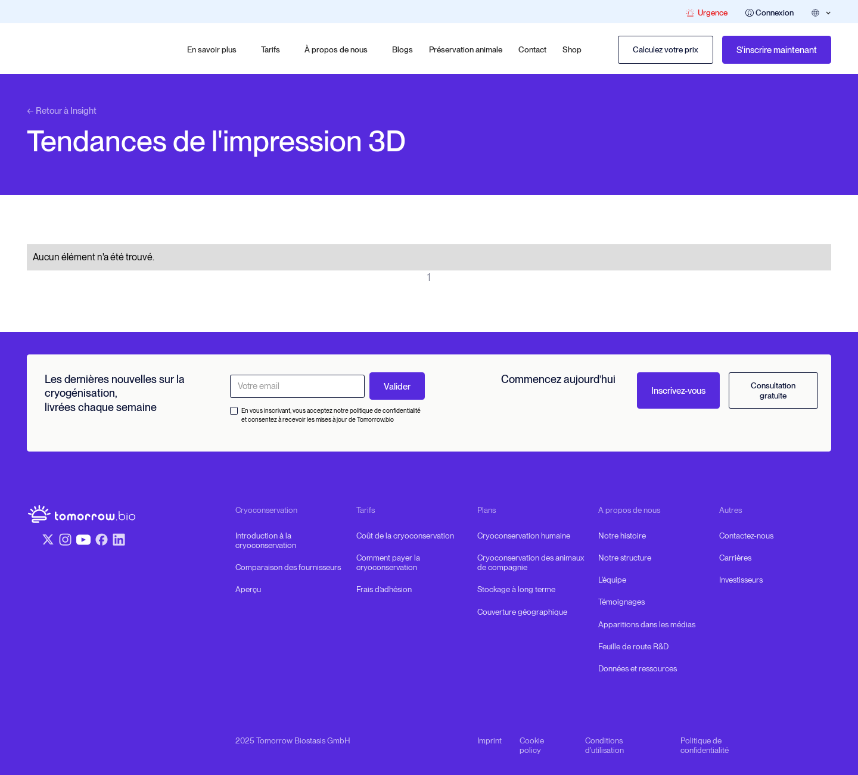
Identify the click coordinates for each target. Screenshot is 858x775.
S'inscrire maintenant (776, 50)
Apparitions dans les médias (646, 624)
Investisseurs (741, 579)
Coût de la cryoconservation (405, 535)
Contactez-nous (746, 535)
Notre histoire (622, 535)
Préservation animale (465, 49)
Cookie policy (532, 745)
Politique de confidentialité (704, 745)
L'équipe (612, 579)
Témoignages (621, 601)
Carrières (735, 557)
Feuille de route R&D (633, 646)
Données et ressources (637, 668)
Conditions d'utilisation (604, 745)
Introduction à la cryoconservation (265, 540)
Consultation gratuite (773, 390)
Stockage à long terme (516, 589)
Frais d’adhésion (384, 589)
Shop (572, 49)
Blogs (402, 49)
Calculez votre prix (665, 49)
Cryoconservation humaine (523, 535)
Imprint (489, 740)
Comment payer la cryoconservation (388, 562)
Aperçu (248, 589)
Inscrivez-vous (678, 390)
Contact (532, 49)
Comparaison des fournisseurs (288, 567)
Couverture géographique (522, 612)
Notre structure (624, 557)
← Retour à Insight (62, 110)
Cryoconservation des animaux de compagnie (530, 562)
